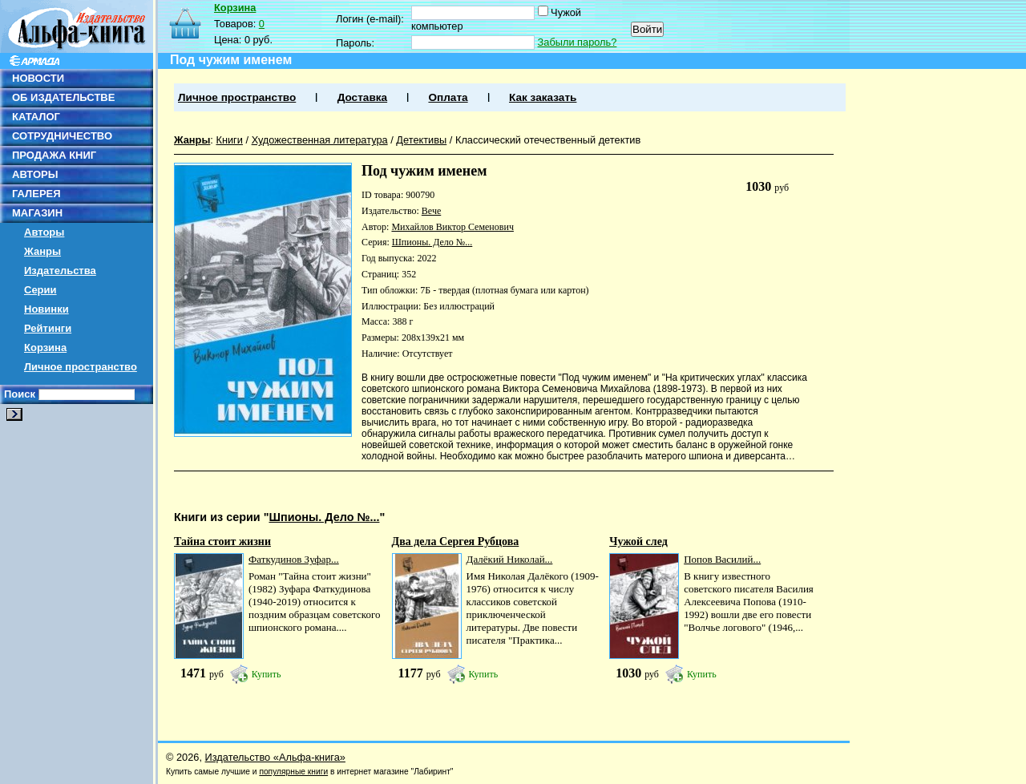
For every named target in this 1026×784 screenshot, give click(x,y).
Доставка (362, 97)
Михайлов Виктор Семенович (452, 226)
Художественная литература (320, 140)
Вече (431, 210)
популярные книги (293, 771)
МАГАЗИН (37, 213)
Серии (40, 290)
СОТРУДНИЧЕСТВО (62, 136)
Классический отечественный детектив (547, 140)
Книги (229, 140)
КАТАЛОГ (36, 117)
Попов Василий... (722, 559)
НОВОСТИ (38, 78)
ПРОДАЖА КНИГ (54, 155)
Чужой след (638, 541)
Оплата (447, 97)
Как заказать (542, 97)
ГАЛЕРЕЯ (36, 194)
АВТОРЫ (35, 174)
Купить (266, 674)
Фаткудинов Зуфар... (293, 559)
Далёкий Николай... (510, 559)
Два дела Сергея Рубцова (455, 541)
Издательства (60, 271)
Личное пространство (80, 367)
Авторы (44, 232)
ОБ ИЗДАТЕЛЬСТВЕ (63, 97)
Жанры (42, 251)
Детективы (421, 140)
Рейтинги (47, 328)
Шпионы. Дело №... (432, 242)
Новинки (46, 309)
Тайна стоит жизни (222, 541)
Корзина (45, 347)
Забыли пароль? (577, 42)
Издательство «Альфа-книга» (275, 757)
